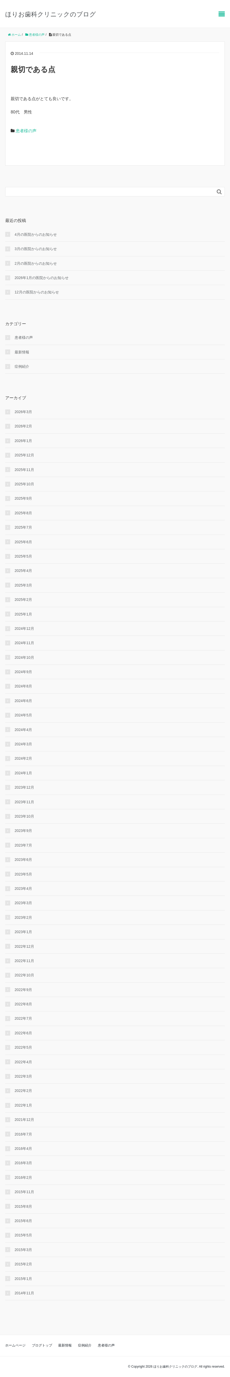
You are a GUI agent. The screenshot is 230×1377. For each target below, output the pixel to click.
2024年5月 (23, 715)
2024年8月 (23, 686)
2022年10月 (24, 975)
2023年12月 (24, 787)
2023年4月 (23, 888)
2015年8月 (23, 1206)
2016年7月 (23, 1134)
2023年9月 (23, 831)
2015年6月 (23, 1221)
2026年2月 (23, 426)
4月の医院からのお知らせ (36, 234)
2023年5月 (23, 874)
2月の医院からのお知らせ (36, 263)
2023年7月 (23, 845)
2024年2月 (23, 758)
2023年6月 (23, 859)
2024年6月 (23, 701)
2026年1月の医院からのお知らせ (42, 278)
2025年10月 (24, 484)
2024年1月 (23, 773)
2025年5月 (23, 556)
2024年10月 (24, 657)
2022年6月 (23, 1033)
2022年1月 (23, 1105)
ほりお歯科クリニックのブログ (50, 14)
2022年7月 (23, 1018)
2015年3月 (23, 1250)
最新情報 (22, 352)
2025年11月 (24, 470)
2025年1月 (23, 614)
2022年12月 (24, 946)
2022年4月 (23, 1062)
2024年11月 (24, 643)
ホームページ (15, 1345)
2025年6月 (23, 542)
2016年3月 (23, 1163)
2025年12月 (24, 455)
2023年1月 (23, 932)
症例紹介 (22, 366)
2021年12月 (24, 1120)
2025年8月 (23, 513)
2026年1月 (23, 441)
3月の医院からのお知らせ (36, 249)
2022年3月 (23, 1076)
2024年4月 (23, 730)
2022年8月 (23, 1004)
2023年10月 (24, 816)
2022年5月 (23, 1047)
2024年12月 (24, 628)
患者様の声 (26, 131)
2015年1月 (23, 1279)
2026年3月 (23, 412)
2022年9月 (23, 990)
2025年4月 (23, 571)
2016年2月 (23, 1177)
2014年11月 (24, 1293)
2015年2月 (23, 1264)
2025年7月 (23, 527)
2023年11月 (24, 802)
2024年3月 (23, 744)
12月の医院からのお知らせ (37, 292)
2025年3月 (23, 585)
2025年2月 (23, 599)
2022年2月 (23, 1091)
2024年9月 (23, 672)
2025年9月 (23, 498)
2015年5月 (23, 1235)
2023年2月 (23, 917)
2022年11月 (24, 961)
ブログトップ (42, 1345)
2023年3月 (23, 903)
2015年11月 (24, 1192)
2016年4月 (23, 1148)
